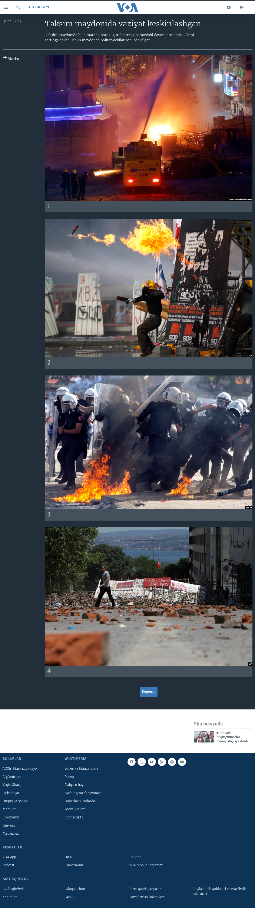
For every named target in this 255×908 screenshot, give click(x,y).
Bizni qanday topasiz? (146, 889)
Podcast (8, 865)
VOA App (9, 857)
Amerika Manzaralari (81, 769)
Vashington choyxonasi (83, 793)
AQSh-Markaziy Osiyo (20, 769)
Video (69, 777)
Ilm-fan (9, 825)
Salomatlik (11, 817)
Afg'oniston (12, 777)
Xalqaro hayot (76, 785)
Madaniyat (11, 833)
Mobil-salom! (75, 809)
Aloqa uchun (75, 889)
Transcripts (74, 817)
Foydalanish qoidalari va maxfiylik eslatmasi (219, 891)
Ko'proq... (148, 692)
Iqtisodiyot (11, 793)
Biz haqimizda (13, 889)
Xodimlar (10, 897)
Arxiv (70, 897)
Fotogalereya (38, 7)
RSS (69, 857)
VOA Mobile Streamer (146, 865)
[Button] (11, 59)
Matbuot (9, 809)
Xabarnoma (75, 865)
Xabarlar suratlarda (80, 801)
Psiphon (135, 857)
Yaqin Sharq (12, 785)
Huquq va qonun (15, 801)
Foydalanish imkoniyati (147, 897)
